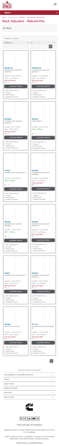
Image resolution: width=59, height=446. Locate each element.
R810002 (7, 324)
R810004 (35, 273)
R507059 (35, 119)
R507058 (7, 222)
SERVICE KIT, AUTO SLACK (12, 326)
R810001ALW (36, 68)
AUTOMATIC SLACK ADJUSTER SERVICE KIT (13, 71)
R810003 (35, 222)
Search (7, 13)
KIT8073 (7, 273)
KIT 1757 (35, 324)
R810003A (7, 119)
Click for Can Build (10, 80)
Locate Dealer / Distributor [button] (15, 86)
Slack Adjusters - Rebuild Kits (35, 17)
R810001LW (8, 68)
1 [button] (50, 46)
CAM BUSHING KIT (37, 121)
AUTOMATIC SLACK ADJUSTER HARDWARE (40, 173)
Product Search (12, 17)
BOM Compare (10, 94)
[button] (54, 46)
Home (4, 17)
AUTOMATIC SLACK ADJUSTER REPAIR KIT (43, 327)
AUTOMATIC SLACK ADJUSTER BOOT (15, 172)
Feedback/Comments (12, 97)
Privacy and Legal (23, 425)
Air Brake (22, 17)
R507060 (35, 170)
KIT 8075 (7, 170)
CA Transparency (36, 425)
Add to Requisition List (12, 90)
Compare (8, 93)
